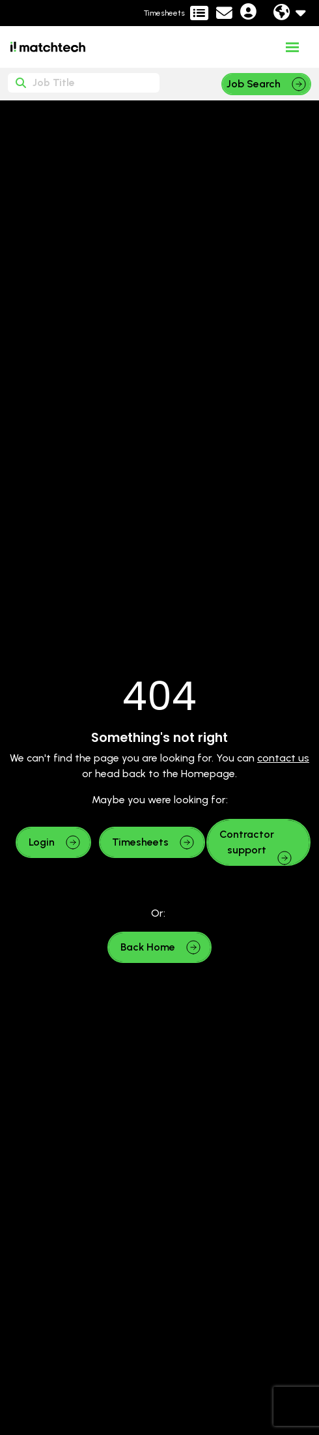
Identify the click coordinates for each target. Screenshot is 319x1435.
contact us (283, 758)
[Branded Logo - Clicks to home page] (47, 47)
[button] (53, 842)
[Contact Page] (224, 13)
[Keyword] (84, 83)
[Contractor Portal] (176, 13)
